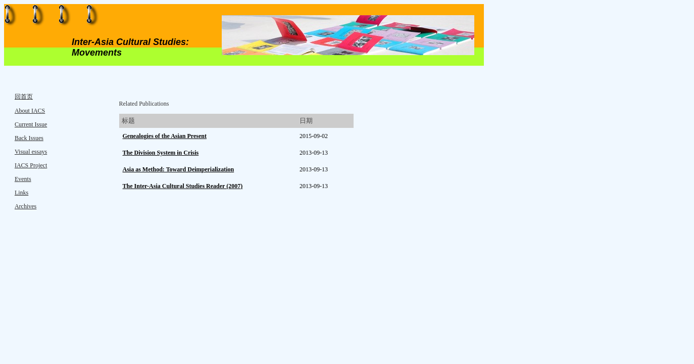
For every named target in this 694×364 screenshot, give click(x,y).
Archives (25, 206)
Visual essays (31, 151)
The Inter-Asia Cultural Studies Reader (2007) (183, 186)
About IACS (30, 110)
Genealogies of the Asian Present (165, 136)
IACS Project (31, 165)
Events (23, 179)
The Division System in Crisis (161, 152)
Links (21, 192)
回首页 (24, 96)
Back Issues (29, 138)
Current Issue (31, 124)
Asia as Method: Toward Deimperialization (178, 169)
